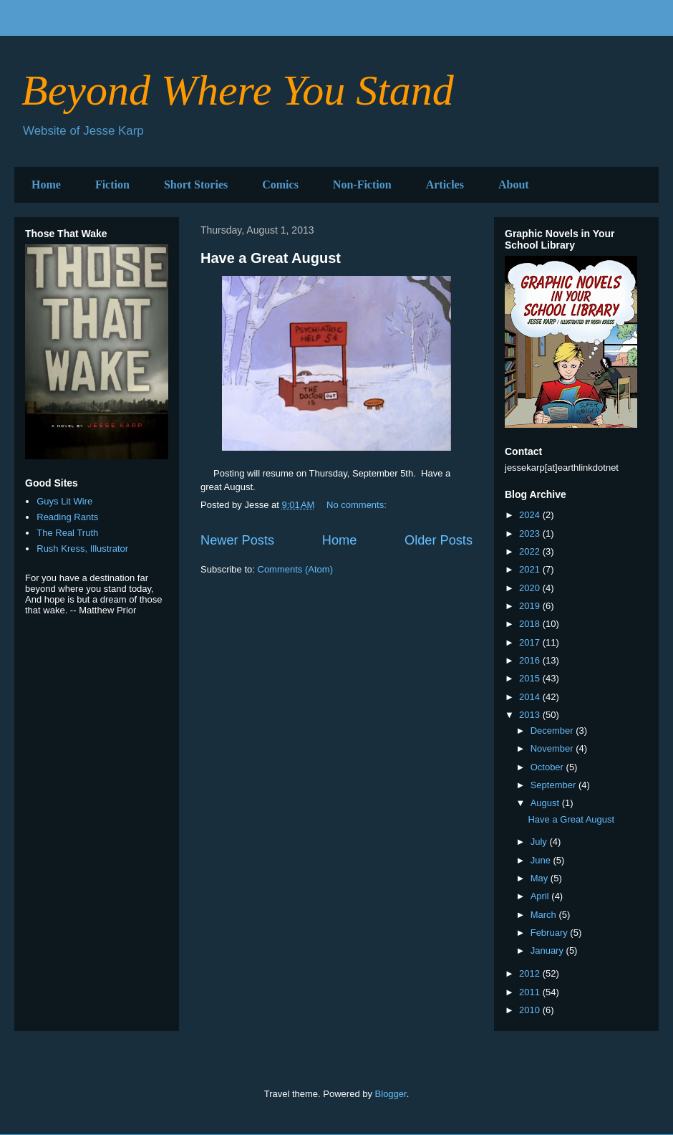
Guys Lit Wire (64, 501)
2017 (531, 642)
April (541, 896)
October (548, 767)
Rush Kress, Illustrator (82, 548)
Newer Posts (237, 540)
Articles (445, 184)
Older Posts (439, 540)
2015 (531, 678)
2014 (531, 696)
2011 (531, 992)
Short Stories (196, 184)
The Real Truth (67, 532)
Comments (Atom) (295, 569)
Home (46, 184)
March (545, 914)
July (540, 841)
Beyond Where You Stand (237, 90)
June (542, 860)
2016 (531, 660)
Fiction (112, 184)
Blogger (391, 1093)
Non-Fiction (362, 184)
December (553, 730)
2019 (531, 605)
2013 (531, 714)
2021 (531, 569)
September (554, 785)
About (513, 184)
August (546, 803)
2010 (531, 1010)
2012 (531, 973)
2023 (531, 533)
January (548, 950)
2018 (531, 623)
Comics (280, 184)
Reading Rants (67, 517)
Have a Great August (270, 258)
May (541, 878)
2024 (531, 514)
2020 (531, 588)
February (551, 932)
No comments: (357, 504)
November (553, 748)
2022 (531, 551)
